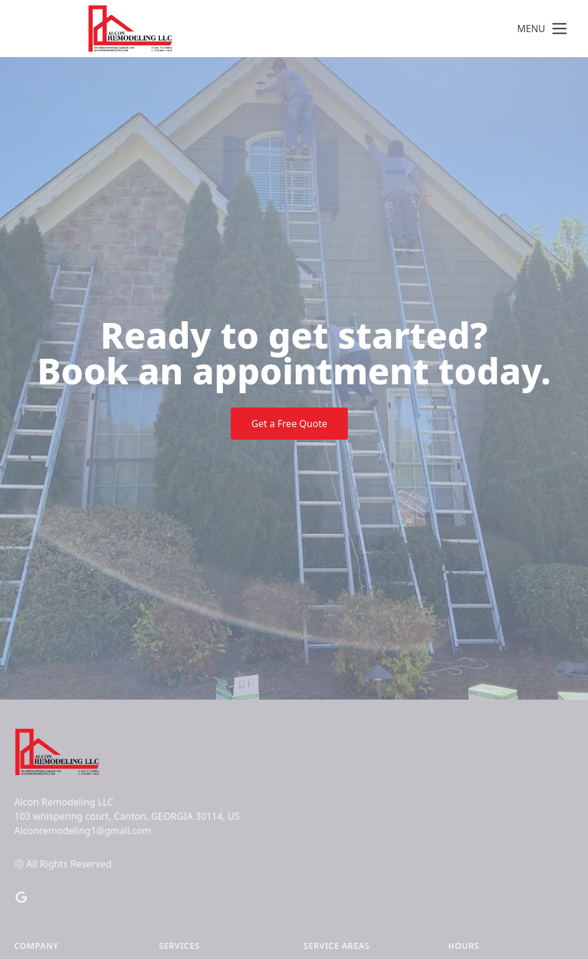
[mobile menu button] (559, 28)
